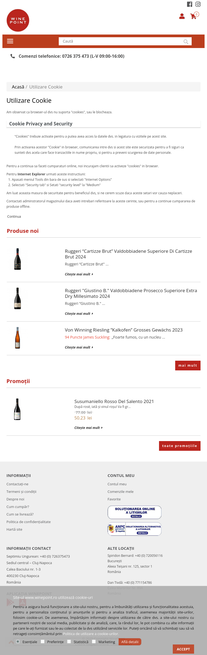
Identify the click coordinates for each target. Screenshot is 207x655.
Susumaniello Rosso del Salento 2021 (114, 401)
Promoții (18, 381)
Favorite (114, 499)
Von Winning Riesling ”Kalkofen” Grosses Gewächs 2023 (124, 330)
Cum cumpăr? (17, 506)
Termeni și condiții (21, 491)
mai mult (187, 365)
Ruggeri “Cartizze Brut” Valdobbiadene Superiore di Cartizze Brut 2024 (128, 254)
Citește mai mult (79, 274)
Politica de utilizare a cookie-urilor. (91, 633)
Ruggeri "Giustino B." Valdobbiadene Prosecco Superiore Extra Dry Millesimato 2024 (131, 293)
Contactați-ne (17, 484)
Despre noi (15, 499)
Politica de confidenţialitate (28, 521)
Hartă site (14, 529)
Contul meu (117, 484)
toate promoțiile (179, 446)
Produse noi (23, 230)
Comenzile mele (121, 491)
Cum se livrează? (19, 514)
